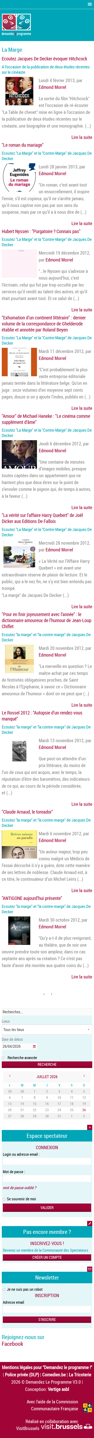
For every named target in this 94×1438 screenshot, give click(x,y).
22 (34, 1110)
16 (47, 1103)
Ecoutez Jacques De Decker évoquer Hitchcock (44, 58)
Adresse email (13, 1302)
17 (59, 1103)
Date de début (12, 1039)
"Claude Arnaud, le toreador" (27, 811)
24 (59, 1110)
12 (84, 1097)
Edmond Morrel (52, 87)
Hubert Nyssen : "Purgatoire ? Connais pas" (41, 231)
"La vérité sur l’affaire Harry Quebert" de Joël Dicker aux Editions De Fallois (42, 518)
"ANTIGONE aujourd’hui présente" (32, 898)
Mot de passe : (14, 1171)
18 (72, 1103)
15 (34, 1103)
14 (22, 1103)
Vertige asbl (58, 1389)
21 (22, 1110)
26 (84, 1110)
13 (10, 1103)
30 (22, 1091)
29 (10, 1091)
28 (22, 1116)
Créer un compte (47, 1257)
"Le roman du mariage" (22, 145)
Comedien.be (54, 1375)
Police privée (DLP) (22, 1375)
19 (84, 1103)
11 (72, 1097)
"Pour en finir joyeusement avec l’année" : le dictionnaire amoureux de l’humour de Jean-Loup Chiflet (46, 620)
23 (47, 1110)
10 (59, 1097)
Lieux (6, 1021)
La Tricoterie (80, 1375)
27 (10, 1116)
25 (72, 1110)
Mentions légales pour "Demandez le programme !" (47, 1367)
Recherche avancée (22, 1057)
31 (59, 1116)
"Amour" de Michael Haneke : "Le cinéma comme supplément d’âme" (46, 419)
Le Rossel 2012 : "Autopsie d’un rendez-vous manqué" (42, 715)
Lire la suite (81, 137)
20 (10, 1110)
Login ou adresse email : (21, 1154)
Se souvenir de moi (19, 1199)
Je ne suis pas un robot (23, 1289)
